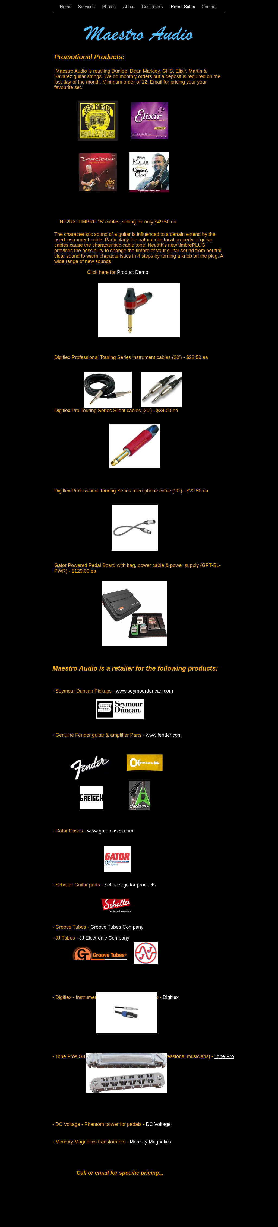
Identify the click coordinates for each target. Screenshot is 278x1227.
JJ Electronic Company (104, 938)
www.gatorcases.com (110, 831)
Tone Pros (225, 1056)
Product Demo (132, 272)
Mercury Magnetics (150, 1142)
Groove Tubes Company (116, 927)
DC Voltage (158, 1124)
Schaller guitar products (130, 885)
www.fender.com (164, 735)
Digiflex (171, 997)
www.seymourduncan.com (144, 691)
